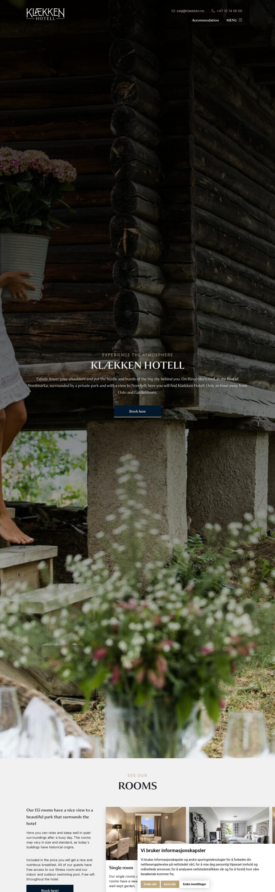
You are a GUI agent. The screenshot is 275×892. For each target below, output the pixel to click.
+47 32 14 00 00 (227, 11)
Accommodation (205, 20)
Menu (234, 20)
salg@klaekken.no (188, 11)
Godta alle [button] (150, 884)
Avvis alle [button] (170, 884)
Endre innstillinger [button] (194, 884)
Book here (137, 411)
